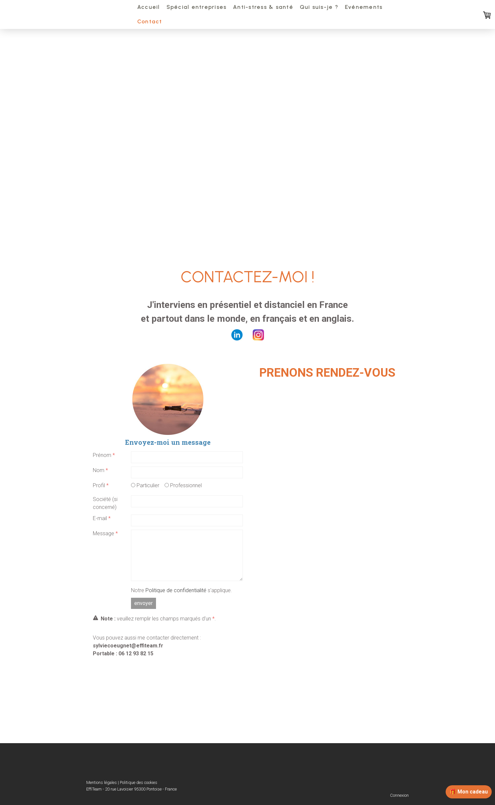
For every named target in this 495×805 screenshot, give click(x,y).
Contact (149, 21)
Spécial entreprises (197, 7)
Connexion (399, 795)
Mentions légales (101, 782)
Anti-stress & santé (263, 7)
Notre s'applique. (181, 590)
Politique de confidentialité (175, 590)
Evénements (363, 7)
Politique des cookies (138, 782)
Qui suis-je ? (319, 7)
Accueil (148, 7)
